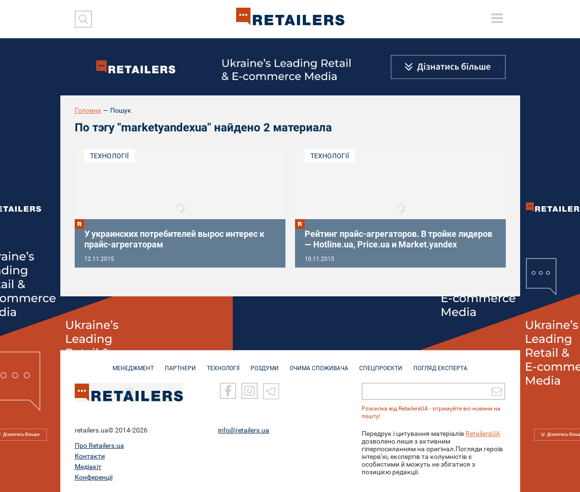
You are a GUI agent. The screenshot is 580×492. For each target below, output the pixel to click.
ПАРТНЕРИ (180, 363)
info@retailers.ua (243, 430)
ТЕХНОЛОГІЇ (223, 363)
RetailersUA (483, 433)
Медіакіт (88, 466)
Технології (109, 156)
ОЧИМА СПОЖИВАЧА (319, 363)
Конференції (94, 477)
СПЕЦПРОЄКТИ (380, 363)
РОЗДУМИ (264, 363)
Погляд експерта (440, 363)
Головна (88, 110)
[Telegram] (271, 391)
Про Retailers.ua (99, 445)
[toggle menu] (497, 18)
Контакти (90, 456)
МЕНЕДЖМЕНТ (133, 363)
